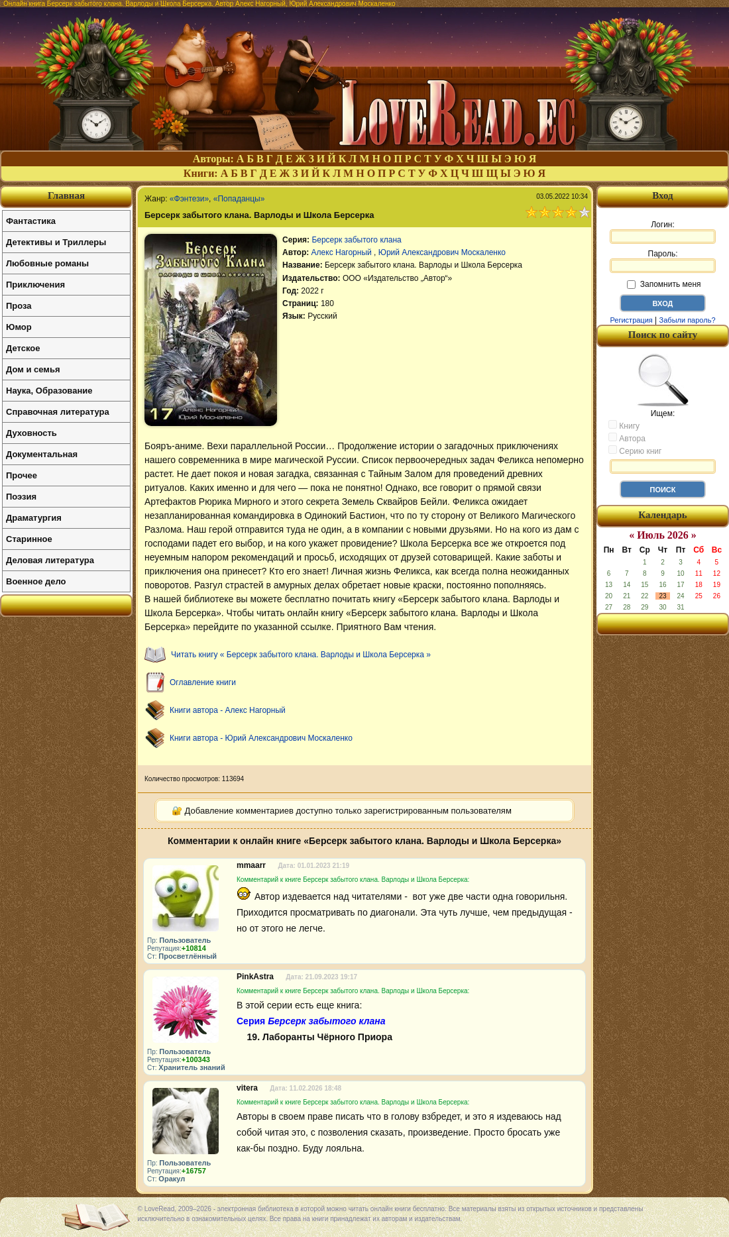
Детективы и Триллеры (56, 242)
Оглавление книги (203, 682)
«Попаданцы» (239, 198)
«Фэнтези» (189, 198)
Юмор (19, 327)
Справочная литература (57, 412)
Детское (23, 348)
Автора (626, 438)
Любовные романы (47, 263)
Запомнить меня (664, 284)
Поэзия (21, 497)
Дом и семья (33, 369)
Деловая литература (50, 560)
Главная (66, 195)
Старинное (29, 539)
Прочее (21, 475)
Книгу (624, 425)
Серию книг (634, 450)
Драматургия (34, 518)
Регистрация (631, 320)
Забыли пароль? (687, 320)
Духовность (31, 433)
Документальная (42, 454)
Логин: (663, 232)
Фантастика (31, 221)
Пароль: (663, 261)
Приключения (35, 285)
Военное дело (36, 581)
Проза (19, 306)
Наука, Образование (49, 391)
